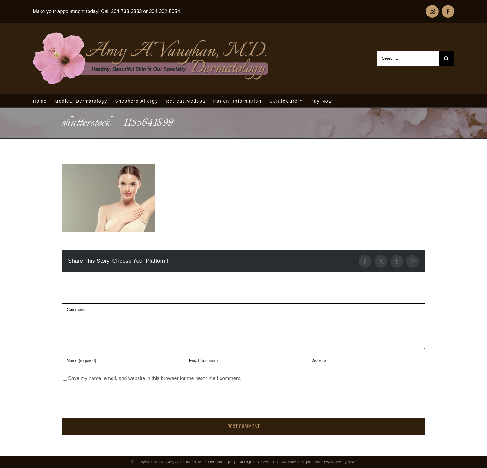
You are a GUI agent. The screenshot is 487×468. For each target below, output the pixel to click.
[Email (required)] (243, 360)
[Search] (446, 58)
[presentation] (104, 398)
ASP (352, 462)
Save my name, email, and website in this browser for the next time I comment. (154, 378)
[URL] (366, 360)
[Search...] (408, 58)
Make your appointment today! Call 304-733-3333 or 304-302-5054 (106, 11)
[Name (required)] (121, 360)
